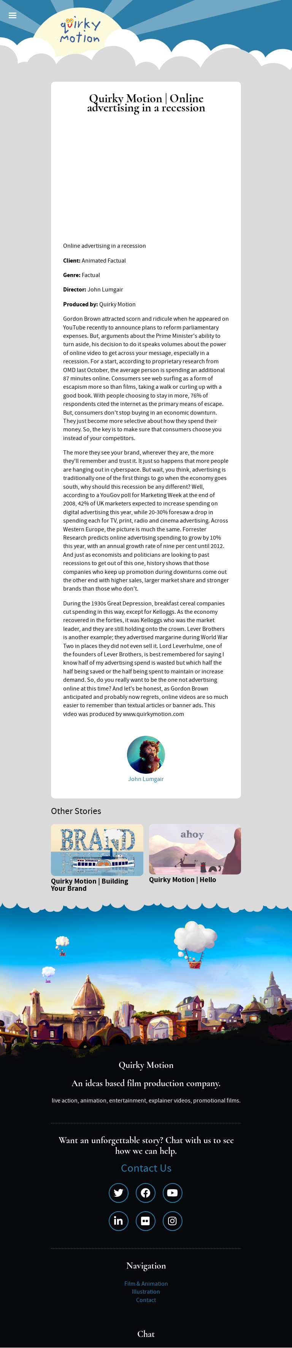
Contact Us (146, 1168)
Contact (146, 1300)
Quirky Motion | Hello (182, 880)
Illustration (146, 1292)
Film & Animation (146, 1284)
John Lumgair (146, 779)
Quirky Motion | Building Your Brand (89, 886)
